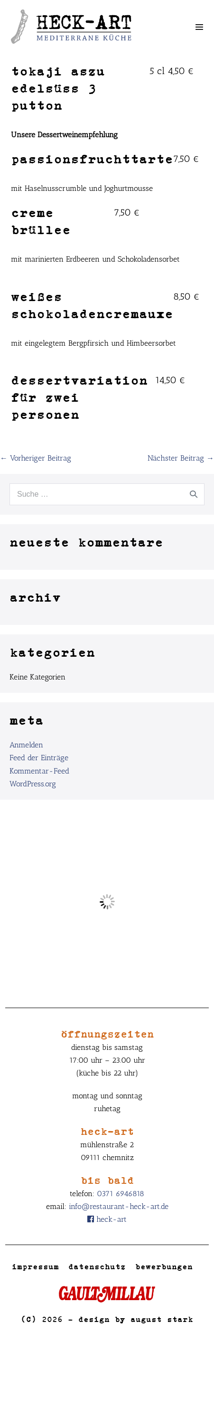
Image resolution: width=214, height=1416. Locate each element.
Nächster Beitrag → (181, 458)
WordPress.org (32, 783)
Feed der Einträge (38, 757)
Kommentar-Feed (39, 770)
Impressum (35, 1266)
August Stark (161, 1319)
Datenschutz (97, 1266)
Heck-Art (107, 1219)
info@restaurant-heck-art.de (118, 1206)
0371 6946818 (120, 1193)
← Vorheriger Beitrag (35, 458)
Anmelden (26, 744)
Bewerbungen (164, 1266)
